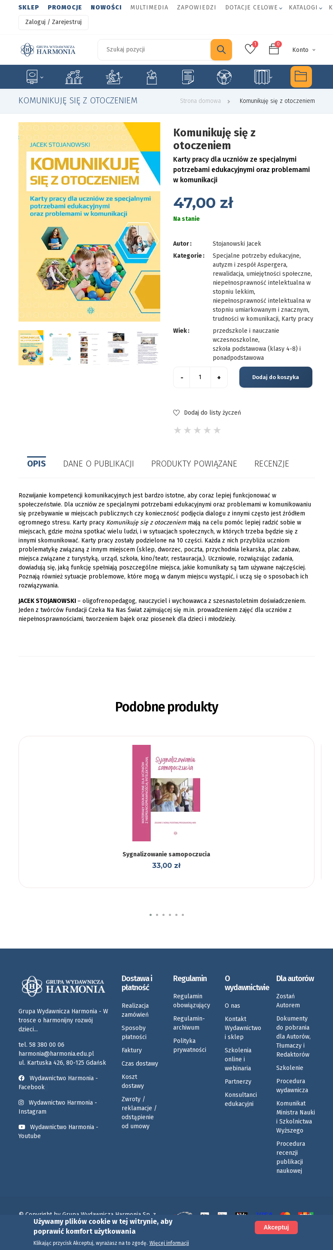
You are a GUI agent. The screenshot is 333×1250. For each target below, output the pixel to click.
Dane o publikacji (98, 463)
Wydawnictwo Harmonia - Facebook (58, 1083)
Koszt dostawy (133, 1081)
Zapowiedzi (197, 7)
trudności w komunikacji (245, 318)
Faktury (132, 1050)
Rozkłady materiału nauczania (263, 76)
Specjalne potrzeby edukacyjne (34, 76)
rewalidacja (228, 273)
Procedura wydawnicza (292, 1086)
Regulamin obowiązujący (191, 1001)
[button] (150, 915)
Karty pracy (188, 76)
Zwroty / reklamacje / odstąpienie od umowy (139, 1113)
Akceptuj (276, 1227)
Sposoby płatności (134, 1032)
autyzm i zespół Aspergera (249, 264)
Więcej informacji (169, 1243)
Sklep (28, 7)
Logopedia (74, 76)
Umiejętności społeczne (224, 76)
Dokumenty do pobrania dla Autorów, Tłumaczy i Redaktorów (293, 1036)
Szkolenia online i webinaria (238, 1059)
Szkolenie (289, 1068)
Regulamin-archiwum (189, 1023)
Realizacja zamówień (135, 1010)
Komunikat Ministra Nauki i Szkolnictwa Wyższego (295, 1117)
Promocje (65, 7)
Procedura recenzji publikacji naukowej (290, 1157)
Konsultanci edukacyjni (241, 1099)
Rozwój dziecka (114, 76)
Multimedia (149, 7)
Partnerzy (238, 1081)
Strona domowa (200, 101)
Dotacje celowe (251, 7)
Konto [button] (300, 50)
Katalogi (303, 7)
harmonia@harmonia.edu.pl (56, 1053)
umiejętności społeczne (278, 273)
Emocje (151, 76)
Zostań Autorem (288, 1001)
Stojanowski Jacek (237, 243)
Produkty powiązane (194, 463)
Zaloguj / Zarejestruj (53, 22)
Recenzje (271, 463)
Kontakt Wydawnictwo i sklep (243, 1028)
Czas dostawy (140, 1063)
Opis (36, 463)
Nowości (106, 7)
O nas (232, 1005)
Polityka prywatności (189, 1045)
